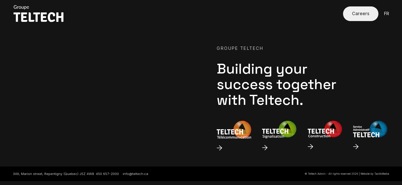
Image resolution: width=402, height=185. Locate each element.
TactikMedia (381, 173)
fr (386, 13)
